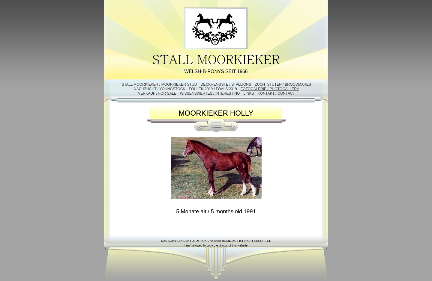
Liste (216, 125)
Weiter (231, 125)
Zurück (201, 125)
